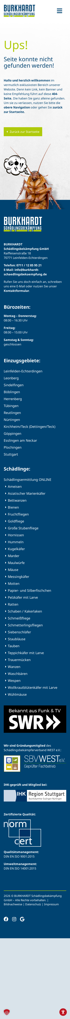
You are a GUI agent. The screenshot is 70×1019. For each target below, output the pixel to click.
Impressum (51, 904)
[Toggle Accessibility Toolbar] (63, 1012)
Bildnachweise (13, 904)
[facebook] (6, 919)
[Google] (22, 919)
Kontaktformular (16, 291)
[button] (6, 1012)
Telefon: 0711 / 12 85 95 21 (23, 265)
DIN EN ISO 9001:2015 (19, 856)
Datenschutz (33, 904)
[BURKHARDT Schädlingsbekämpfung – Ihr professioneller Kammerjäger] (19, 6)
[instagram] (14, 919)
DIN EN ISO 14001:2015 (20, 868)
